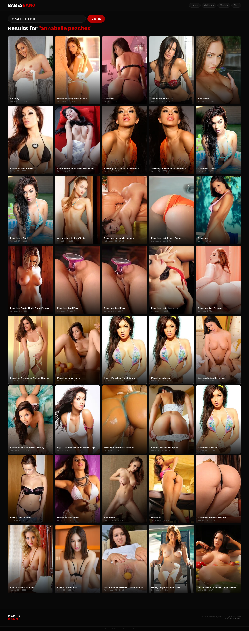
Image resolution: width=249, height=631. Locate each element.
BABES (21, 5)
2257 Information (233, 618)
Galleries (209, 5)
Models (224, 5)
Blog (236, 5)
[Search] (47, 19)
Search (96, 18)
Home (195, 5)
